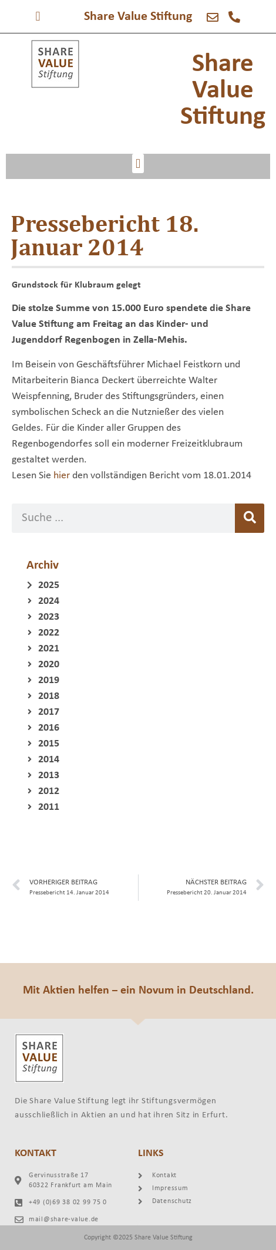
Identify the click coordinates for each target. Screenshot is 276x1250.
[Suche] (249, 518)
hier (61, 475)
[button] (37, 16)
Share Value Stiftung (138, 16)
